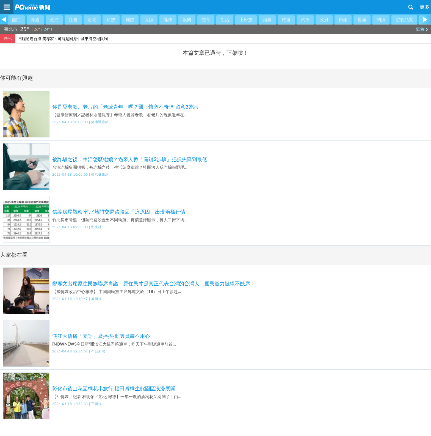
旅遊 (286, 20)
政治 (54, 20)
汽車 (305, 20)
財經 (92, 20)
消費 (267, 20)
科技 (111, 20)
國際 (130, 20)
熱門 (16, 20)
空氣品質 (404, 20)
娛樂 (187, 20)
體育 (205, 20)
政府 (324, 20)
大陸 (149, 20)
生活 (224, 20)
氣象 (422, 29)
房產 (343, 20)
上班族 (246, 20)
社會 (73, 20)
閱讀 (381, 20)
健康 (168, 20)
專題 (35, 20)
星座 (362, 20)
